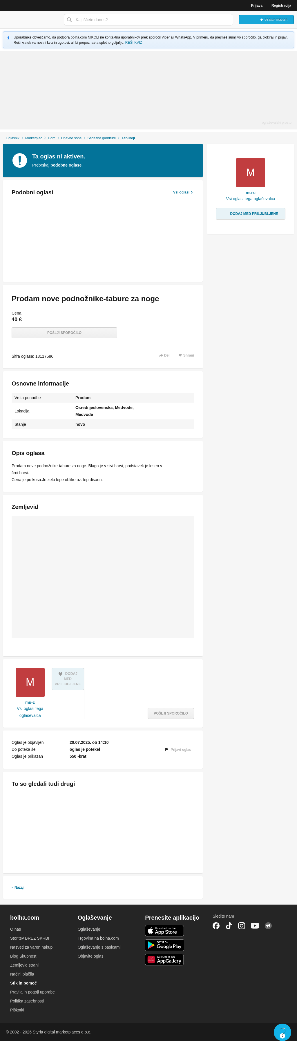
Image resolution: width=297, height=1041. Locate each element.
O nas (15, 929)
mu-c (30, 702)
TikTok (228, 925)
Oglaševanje (89, 929)
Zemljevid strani (24, 965)
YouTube (255, 925)
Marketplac (33, 138)
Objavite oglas (91, 956)
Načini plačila (22, 974)
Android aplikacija (164, 945)
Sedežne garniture (101, 138)
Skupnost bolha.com (268, 925)
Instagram (241, 925)
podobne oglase (66, 165)
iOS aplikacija (164, 930)
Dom (51, 138)
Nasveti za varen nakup (31, 947)
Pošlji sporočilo (64, 333)
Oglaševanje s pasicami (99, 947)
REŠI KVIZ (133, 43)
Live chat (282, 1032)
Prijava (256, 5)
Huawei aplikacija (164, 959)
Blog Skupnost (23, 956)
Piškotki (17, 1010)
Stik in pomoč (23, 983)
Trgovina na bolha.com (98, 938)
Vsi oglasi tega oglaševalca (30, 712)
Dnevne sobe (71, 138)
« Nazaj (17, 887)
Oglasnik (12, 138)
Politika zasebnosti (27, 1001)
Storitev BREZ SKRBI (29, 938)
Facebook (216, 925)
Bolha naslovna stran (30, 19)
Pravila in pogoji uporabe (32, 992)
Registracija (281, 5)
